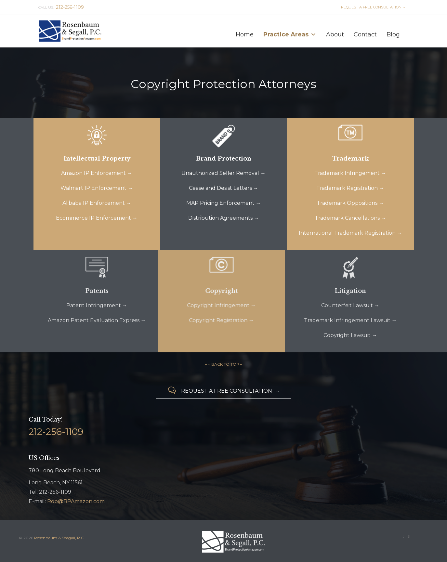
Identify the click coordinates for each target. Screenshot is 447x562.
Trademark (350, 158)
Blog (393, 34)
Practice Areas (289, 33)
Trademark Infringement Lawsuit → (350, 320)
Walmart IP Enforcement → (96, 188)
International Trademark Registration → (350, 233)
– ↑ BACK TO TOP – (223, 364)
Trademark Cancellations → (350, 218)
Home (245, 34)
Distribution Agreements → (223, 218)
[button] (313, 34)
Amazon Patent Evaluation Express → (97, 320)
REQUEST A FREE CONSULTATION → (372, 7)
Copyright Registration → (209, 320)
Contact (365, 34)
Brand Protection (223, 158)
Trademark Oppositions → (350, 203)
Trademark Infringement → (350, 173)
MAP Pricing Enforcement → (223, 203)
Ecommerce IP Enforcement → (97, 218)
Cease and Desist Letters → (223, 188)
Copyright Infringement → (209, 305)
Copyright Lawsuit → (350, 335)
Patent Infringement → (96, 305)
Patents (97, 290)
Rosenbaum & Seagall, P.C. (59, 537)
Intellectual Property (96, 158)
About (335, 34)
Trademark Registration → (350, 188)
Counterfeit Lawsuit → (350, 305)
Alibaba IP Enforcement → (96, 203)
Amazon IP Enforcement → (96, 173)
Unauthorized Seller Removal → (223, 173)
